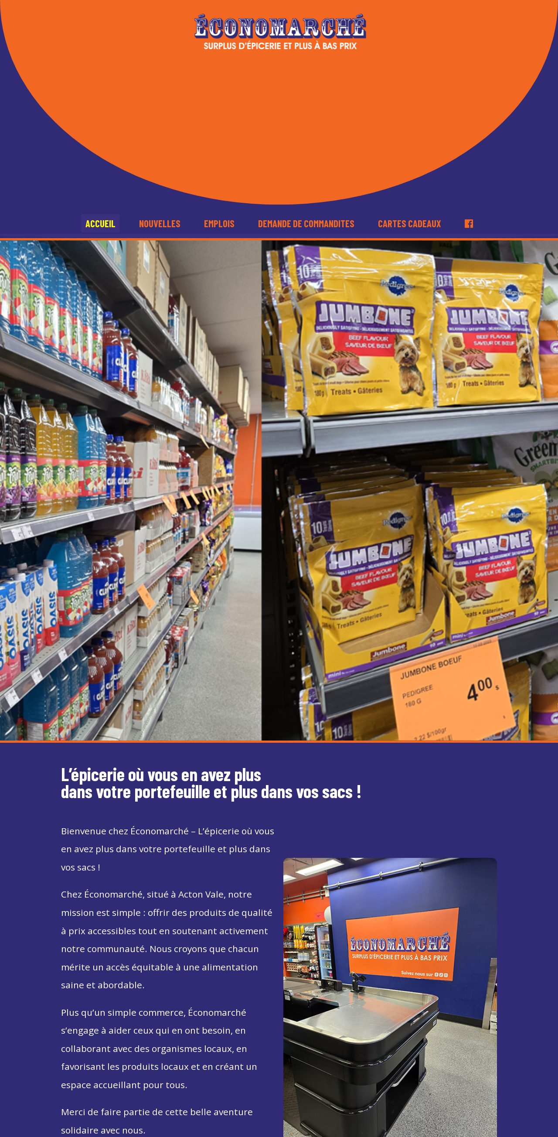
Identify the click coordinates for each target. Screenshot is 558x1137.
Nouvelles (159, 223)
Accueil (100, 223)
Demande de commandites (306, 223)
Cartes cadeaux (409, 223)
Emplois (219, 223)
